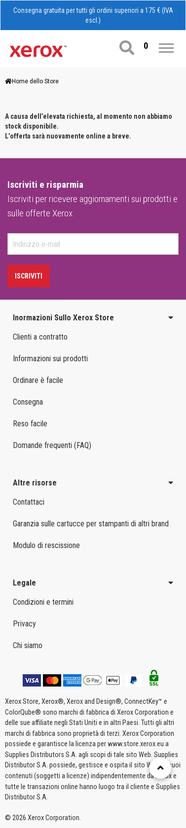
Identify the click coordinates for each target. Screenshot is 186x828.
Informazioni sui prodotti (50, 358)
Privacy (24, 623)
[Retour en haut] (160, 768)
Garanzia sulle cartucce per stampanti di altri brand (91, 523)
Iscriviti (28, 276)
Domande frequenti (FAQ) (52, 445)
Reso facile (30, 423)
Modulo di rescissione (46, 545)
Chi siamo (27, 645)
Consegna (28, 402)
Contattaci (28, 502)
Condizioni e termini (43, 602)
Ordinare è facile (38, 380)
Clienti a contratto (40, 337)
